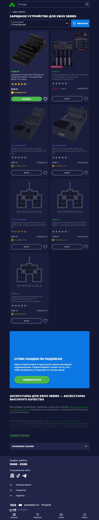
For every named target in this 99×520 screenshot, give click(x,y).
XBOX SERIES (19, 12)
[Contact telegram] (25, 476)
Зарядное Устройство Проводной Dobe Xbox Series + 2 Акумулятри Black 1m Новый (27, 76)
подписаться (32, 379)
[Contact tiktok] (19, 476)
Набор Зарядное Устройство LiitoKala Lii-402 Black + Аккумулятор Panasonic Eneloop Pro (70, 76)
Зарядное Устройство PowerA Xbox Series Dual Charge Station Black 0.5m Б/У (28, 225)
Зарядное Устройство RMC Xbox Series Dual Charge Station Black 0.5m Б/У (69, 150)
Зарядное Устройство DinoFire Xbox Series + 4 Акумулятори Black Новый (69, 224)
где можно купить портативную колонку (45, 422)
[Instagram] (13, 476)
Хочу (67, 99)
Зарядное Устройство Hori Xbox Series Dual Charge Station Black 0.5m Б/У (28, 150)
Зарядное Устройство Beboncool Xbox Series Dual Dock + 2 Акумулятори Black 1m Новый (27, 299)
